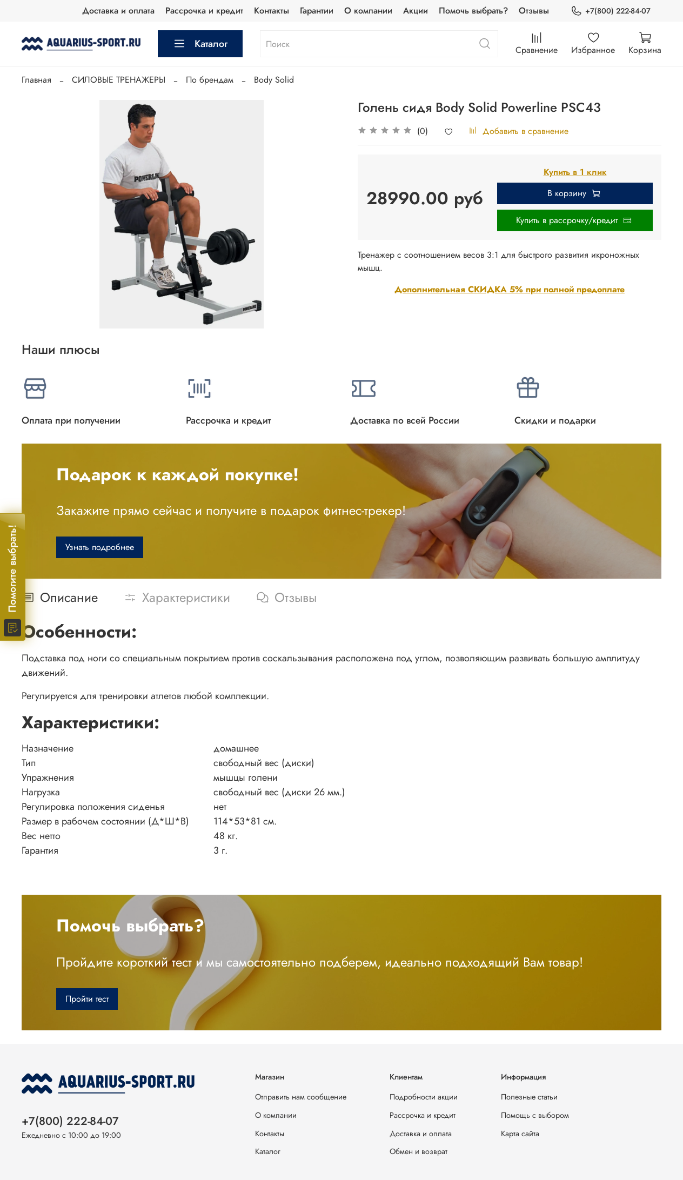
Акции (415, 10)
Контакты (271, 10)
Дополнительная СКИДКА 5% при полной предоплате (509, 289)
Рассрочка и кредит (204, 10)
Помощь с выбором (535, 1115)
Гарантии (316, 10)
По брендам (209, 79)
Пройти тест (87, 999)
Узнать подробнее (99, 547)
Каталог (200, 44)
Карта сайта (520, 1133)
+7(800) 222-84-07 (611, 11)
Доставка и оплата (118, 10)
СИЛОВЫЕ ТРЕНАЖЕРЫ (118, 79)
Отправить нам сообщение (300, 1096)
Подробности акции (424, 1096)
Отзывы (534, 10)
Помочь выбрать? (473, 10)
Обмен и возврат (418, 1151)
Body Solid (274, 79)
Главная (36, 79)
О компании (368, 10)
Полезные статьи (529, 1096)
